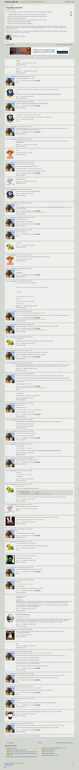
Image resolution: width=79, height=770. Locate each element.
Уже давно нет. (19, 272)
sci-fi (17, 152)
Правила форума (12, 763)
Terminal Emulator (49, 749)
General (12, 5)
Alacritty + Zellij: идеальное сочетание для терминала (22, 756)
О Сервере (6, 763)
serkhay (17, 398)
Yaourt (17, 634)
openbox (9, 9)
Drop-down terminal (14, 7)
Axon (14, 35)
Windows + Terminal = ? (50, 755)
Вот (17, 191)
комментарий (13, 76)
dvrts (17, 96)
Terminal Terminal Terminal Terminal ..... (53, 748)
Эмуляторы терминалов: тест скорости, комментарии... (22, 751)
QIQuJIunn (18, 645)
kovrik (17, 521)
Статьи (31, 1)
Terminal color (48, 751)
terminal (13, 9)
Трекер (39, 1)
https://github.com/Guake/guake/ (23, 614)
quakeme (12, 748)
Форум (35, 1)
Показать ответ (19, 64)
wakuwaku (18, 181)
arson (17, 608)
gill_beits (18, 624)
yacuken (18, 713)
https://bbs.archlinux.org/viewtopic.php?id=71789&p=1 (49, 450)
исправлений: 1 (43, 212)
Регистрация (68, 1)
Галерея (27, 1)
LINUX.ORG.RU (11, 1)
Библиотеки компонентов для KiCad (64, 44)
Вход (73, 1)
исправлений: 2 (43, 387)
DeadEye (18, 71)
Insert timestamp (10, 44)
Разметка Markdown (20, 763)
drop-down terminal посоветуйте (17, 749)
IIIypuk (17, 560)
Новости (22, 1)
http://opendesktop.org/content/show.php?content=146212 (48, 94)
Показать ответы (19, 107)
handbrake (18, 63)
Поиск (42, 1)
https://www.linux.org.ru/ (8, 765)
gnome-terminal (48, 753)
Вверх (73, 763)
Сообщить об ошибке (8, 764)
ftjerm (17, 643)
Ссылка (7, 41)
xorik (17, 245)
